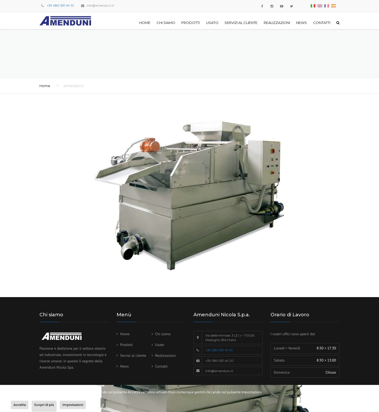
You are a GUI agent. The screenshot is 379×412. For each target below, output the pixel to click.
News (301, 23)
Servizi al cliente (241, 23)
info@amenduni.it (100, 5)
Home (144, 23)
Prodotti (190, 23)
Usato (212, 23)
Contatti (321, 23)
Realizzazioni (277, 23)
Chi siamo (166, 23)
